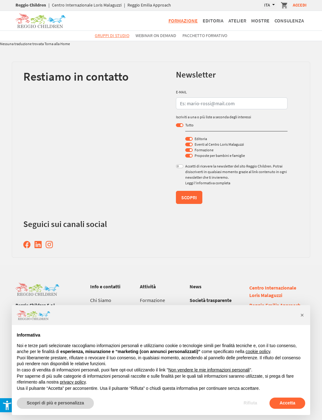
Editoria (213, 20)
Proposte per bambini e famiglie (220, 155)
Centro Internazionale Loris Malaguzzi (87, 5)
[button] (302, 315)
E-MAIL (181, 92)
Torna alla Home (57, 43)
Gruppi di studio (112, 35)
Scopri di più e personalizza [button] (55, 402)
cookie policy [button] (258, 351)
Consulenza (289, 20)
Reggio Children (31, 5)
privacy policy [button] (73, 382)
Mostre (260, 20)
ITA (267, 5)
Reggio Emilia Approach (149, 5)
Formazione (183, 20)
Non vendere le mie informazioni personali (208, 369)
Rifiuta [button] (250, 402)
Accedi (299, 5)
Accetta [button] (287, 402)
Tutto (189, 125)
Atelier (237, 20)
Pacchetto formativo (204, 35)
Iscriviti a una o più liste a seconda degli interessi (213, 117)
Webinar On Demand (156, 35)
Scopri (189, 197)
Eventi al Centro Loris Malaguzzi (219, 144)
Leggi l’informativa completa (207, 183)
